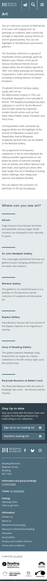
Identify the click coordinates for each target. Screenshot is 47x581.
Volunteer (7, 533)
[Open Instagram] (40, 450)
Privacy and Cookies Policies (17, 541)
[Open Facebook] (25, 450)
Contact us (7, 516)
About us (6, 520)
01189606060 (17, 491)
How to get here (10, 505)
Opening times (9, 501)
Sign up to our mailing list (22, 427)
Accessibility (8, 537)
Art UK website (27, 188)
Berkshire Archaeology (14, 524)
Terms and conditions (13, 545)
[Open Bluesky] (32, 450)
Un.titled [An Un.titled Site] (17, 556)
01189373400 (9, 484)
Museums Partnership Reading (18, 529)
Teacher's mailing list (22, 436)
